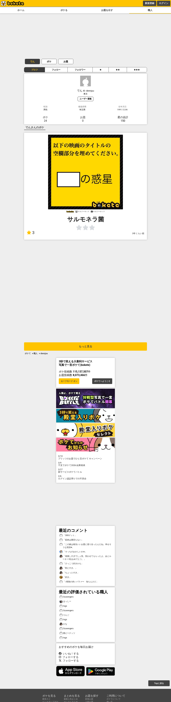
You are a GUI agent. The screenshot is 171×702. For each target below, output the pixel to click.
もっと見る (85, 346)
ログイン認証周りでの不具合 (85, 477)
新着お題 (89, 699)
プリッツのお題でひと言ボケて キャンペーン (85, 457)
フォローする (68, 657)
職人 (150, 10)
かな (63, 624)
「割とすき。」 (68, 568)
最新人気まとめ (71, 699)
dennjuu (44, 353)
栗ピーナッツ (67, 633)
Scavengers (66, 596)
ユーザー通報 (85, 99)
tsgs (63, 606)
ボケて (28, 353)
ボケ (49, 61)
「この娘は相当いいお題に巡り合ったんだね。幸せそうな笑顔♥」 (85, 545)
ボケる (63, 10)
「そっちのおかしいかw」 (73, 551)
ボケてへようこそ (102, 381)
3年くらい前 (138, 233)
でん (32, 61)
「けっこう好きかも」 (71, 563)
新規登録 (149, 3)
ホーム (20, 10)
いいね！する (69, 653)
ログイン (163, 3)
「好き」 (65, 577)
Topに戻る (159, 683)
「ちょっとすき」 (69, 572)
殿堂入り (46, 699)
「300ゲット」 (67, 535)
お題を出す (107, 10)
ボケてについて (114, 699)
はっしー (65, 601)
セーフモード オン (69, 381)
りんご (64, 615)
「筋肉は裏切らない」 (71, 540)
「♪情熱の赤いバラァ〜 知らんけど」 (78, 581)
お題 (65, 61)
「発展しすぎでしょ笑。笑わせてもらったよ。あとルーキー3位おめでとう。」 (85, 557)
